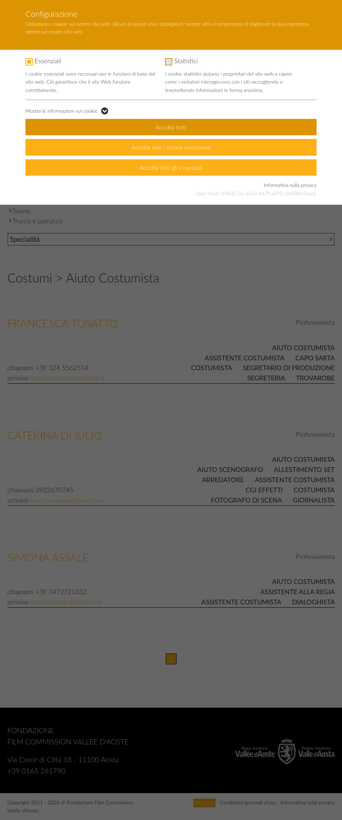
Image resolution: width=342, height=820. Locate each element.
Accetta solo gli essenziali (171, 167)
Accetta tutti (171, 127)
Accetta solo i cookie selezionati (171, 147)
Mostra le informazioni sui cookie (61, 111)
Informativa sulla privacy (290, 185)
